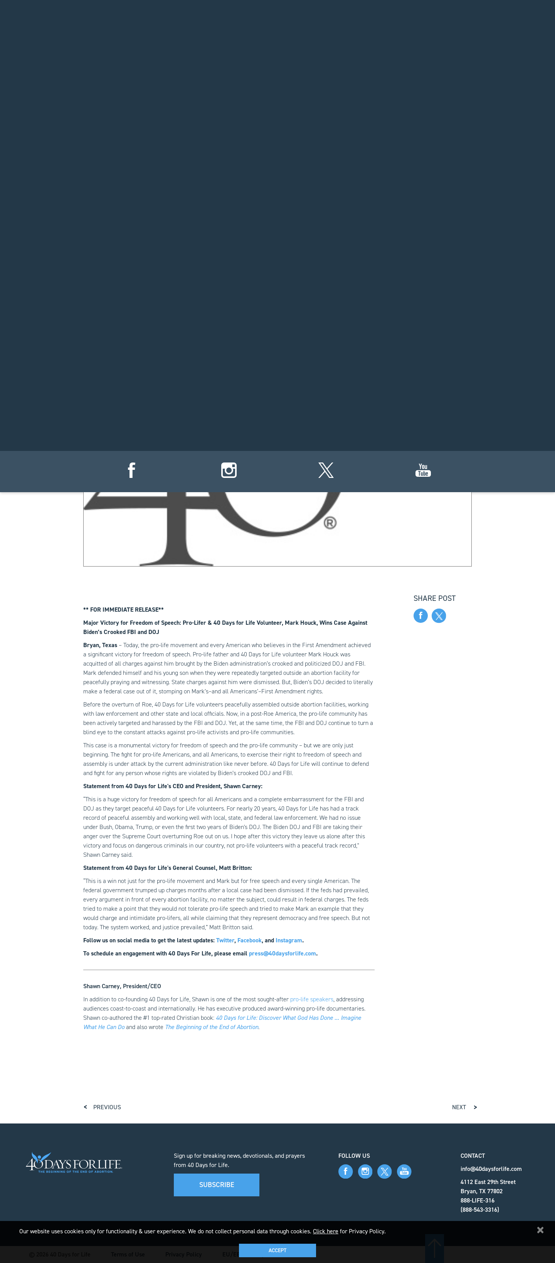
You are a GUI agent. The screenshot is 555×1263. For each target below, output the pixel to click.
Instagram (289, 940)
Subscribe (216, 1184)
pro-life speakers (311, 999)
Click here (325, 1231)
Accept (277, 1250)
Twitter (225, 940)
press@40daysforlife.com (282, 953)
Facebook (249, 940)
